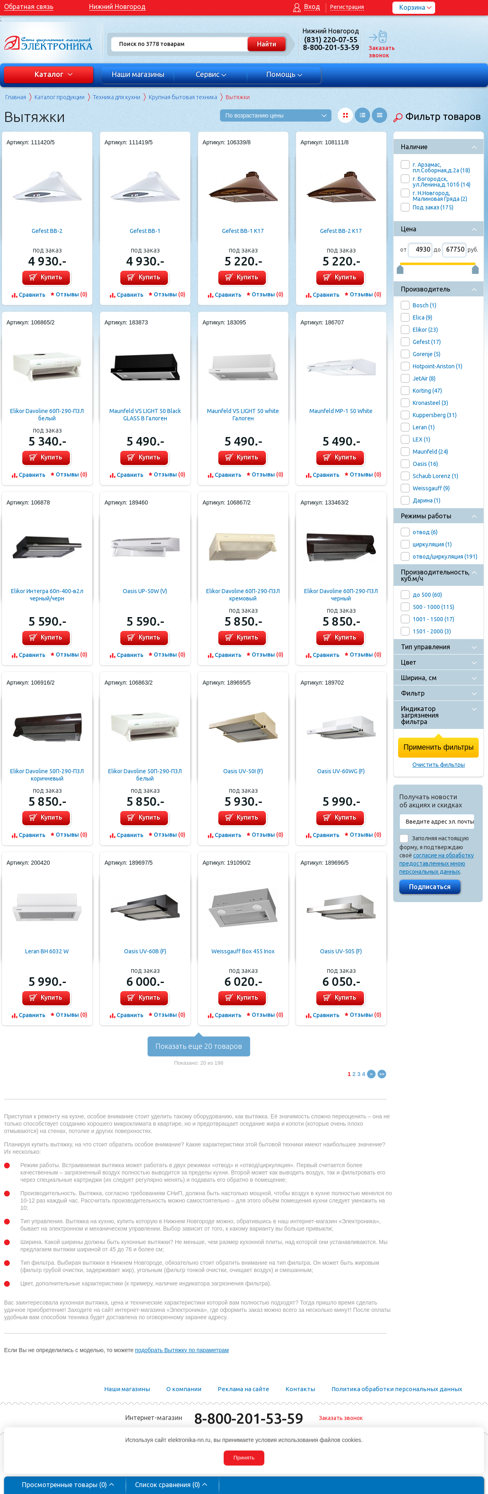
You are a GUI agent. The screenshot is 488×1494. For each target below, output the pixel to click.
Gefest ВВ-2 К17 (341, 231)
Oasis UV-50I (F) (243, 771)
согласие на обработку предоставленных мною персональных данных (436, 863)
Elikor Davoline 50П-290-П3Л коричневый (47, 775)
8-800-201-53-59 (248, 1418)
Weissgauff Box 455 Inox (242, 951)
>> (382, 1074)
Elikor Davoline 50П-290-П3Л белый (145, 775)
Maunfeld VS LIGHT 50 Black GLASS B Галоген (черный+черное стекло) (145, 415)
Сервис (211, 74)
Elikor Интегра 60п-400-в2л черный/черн (47, 595)
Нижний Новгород (117, 6)
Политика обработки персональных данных (396, 1388)
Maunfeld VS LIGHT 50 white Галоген (243, 415)
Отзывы (71, 294)
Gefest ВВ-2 (47, 231)
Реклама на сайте (243, 1388)
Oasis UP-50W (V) (145, 591)
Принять (244, 1458)
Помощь (284, 74)
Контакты (300, 1388)
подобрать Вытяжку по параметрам (182, 1350)
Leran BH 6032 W (47, 951)
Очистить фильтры (438, 764)
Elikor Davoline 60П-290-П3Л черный (341, 595)
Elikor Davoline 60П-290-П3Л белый (47, 415)
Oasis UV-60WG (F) (341, 771)
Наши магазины (137, 74)
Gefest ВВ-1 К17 (243, 231)
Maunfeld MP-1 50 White (341, 411)
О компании (183, 1388)
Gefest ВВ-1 (145, 231)
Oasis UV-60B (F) (145, 951)
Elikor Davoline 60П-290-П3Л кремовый (243, 595)
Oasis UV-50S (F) (341, 951)
